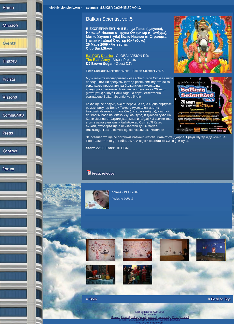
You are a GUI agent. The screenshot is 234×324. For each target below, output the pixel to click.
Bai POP (92, 56)
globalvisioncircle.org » (65, 7)
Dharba (107, 56)
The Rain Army (98, 60)
